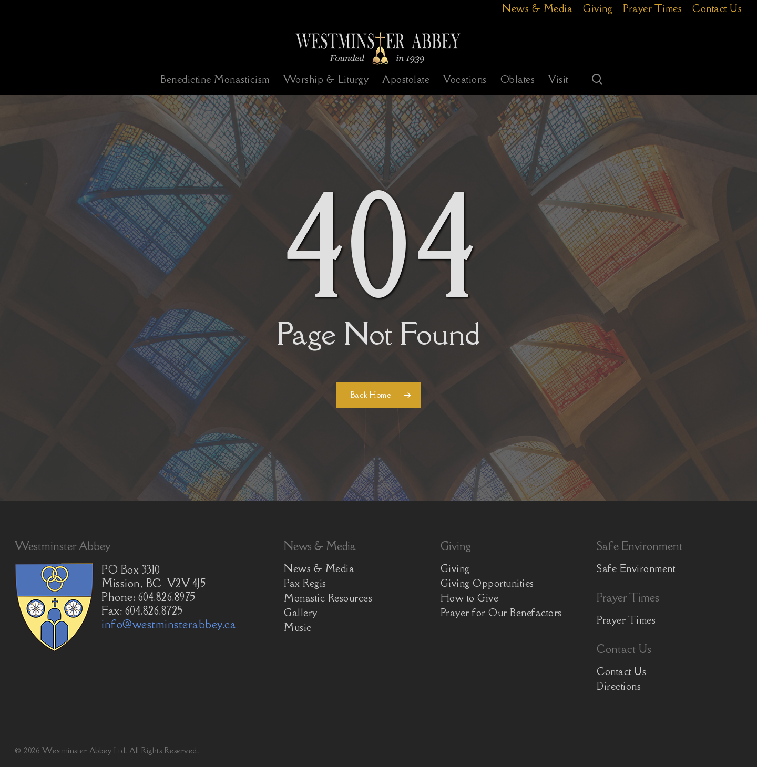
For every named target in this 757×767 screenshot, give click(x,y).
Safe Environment (636, 568)
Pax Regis (305, 583)
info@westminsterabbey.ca (168, 624)
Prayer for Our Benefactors (501, 612)
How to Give (470, 598)
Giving (455, 568)
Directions (619, 686)
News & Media (319, 568)
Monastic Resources (328, 598)
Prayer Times (626, 620)
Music (298, 627)
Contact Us (621, 671)
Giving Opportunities (487, 583)
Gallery (301, 612)
